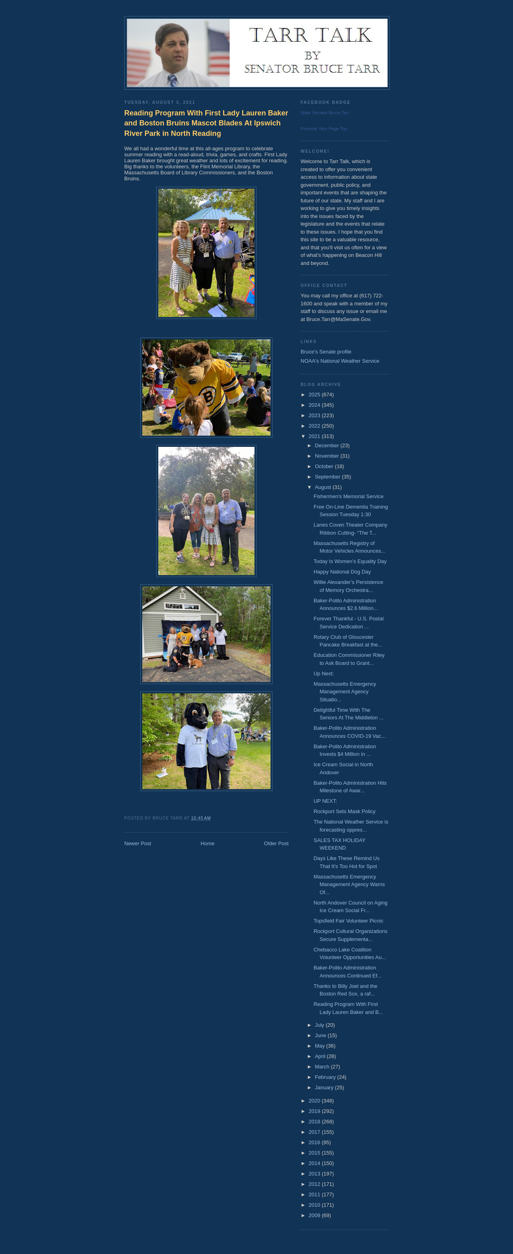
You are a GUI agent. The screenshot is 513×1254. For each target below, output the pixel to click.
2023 (315, 415)
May (320, 1046)
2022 (315, 426)
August (324, 487)
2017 (315, 1132)
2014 (315, 1163)
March (323, 1067)
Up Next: (323, 673)
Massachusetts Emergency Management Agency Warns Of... (349, 884)
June (321, 1035)
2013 (315, 1174)
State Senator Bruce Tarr (325, 112)
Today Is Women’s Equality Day (349, 561)
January (325, 1087)
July (320, 1025)
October (325, 466)
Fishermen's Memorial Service (348, 496)
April (321, 1056)
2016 (315, 1142)
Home (208, 843)
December (328, 445)
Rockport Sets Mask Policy (344, 811)
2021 (315, 436)
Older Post (276, 843)
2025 (315, 395)
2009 (315, 1215)
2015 (315, 1153)
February (326, 1077)
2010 (315, 1205)
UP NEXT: (325, 801)
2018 (315, 1122)
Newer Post (137, 843)
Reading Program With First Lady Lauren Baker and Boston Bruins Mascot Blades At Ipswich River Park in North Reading (206, 123)
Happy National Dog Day (342, 572)
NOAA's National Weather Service (340, 361)
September (328, 477)
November (328, 456)
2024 (315, 405)
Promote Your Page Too (324, 128)
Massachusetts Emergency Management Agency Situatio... (344, 692)
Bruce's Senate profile (326, 352)
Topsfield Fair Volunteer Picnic (348, 921)
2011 (315, 1194)
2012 (315, 1184)
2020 (315, 1101)
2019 (315, 1111)
